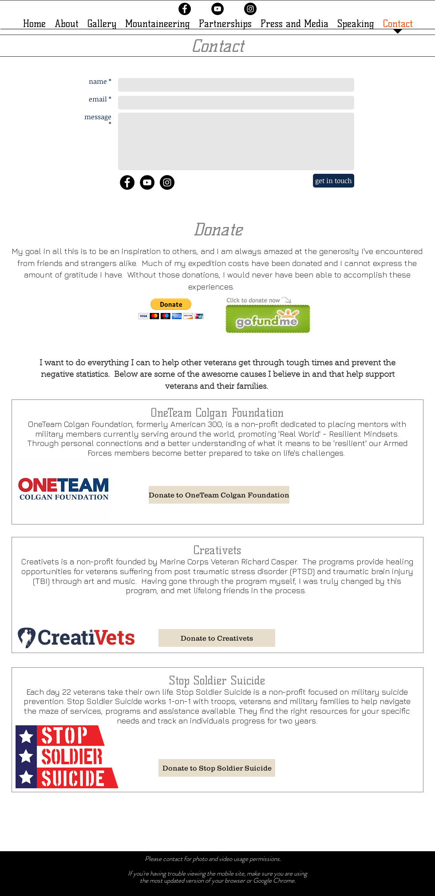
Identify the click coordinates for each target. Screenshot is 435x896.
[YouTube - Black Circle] (217, 9)
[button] (171, 308)
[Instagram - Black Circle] (250, 9)
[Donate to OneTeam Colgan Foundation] (219, 495)
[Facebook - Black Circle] (184, 9)
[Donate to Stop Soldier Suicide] (216, 768)
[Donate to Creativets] (216, 638)
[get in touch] (333, 181)
